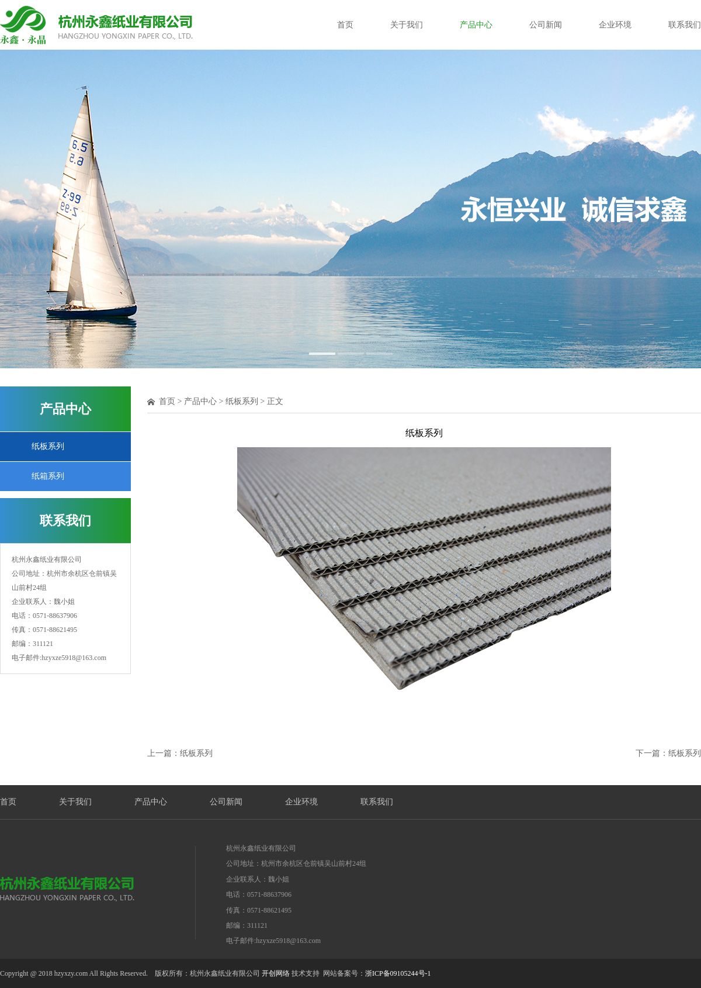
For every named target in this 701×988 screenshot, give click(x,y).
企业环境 (615, 24)
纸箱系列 (48, 476)
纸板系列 (48, 446)
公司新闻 (545, 24)
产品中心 (476, 24)
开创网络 (276, 973)
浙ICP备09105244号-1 (398, 973)
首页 (345, 24)
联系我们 (684, 24)
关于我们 (406, 24)
